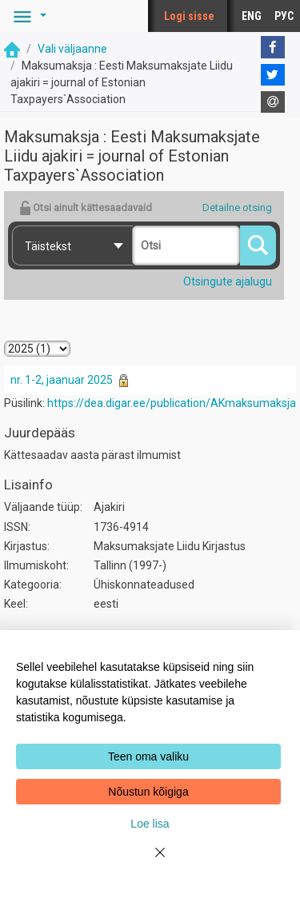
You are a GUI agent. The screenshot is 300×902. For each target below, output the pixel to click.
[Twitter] (273, 75)
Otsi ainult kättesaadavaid (85, 208)
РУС (284, 16)
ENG (252, 16)
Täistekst (48, 246)
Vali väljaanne (72, 48)
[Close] (150, 862)
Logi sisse (189, 16)
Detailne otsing (237, 208)
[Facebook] (273, 47)
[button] (27, 16)
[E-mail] (273, 102)
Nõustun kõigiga (148, 791)
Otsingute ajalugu (227, 281)
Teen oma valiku (148, 756)
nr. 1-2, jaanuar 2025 (61, 379)
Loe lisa (149, 823)
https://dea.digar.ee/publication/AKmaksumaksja (171, 403)
